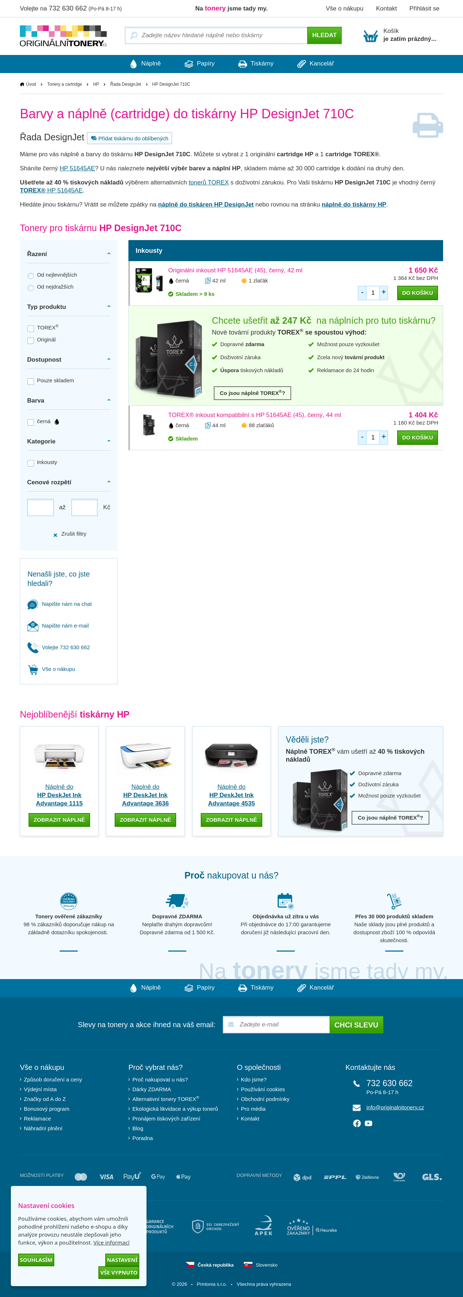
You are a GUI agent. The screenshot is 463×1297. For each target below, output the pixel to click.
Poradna (142, 1138)
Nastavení (122, 1259)
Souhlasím (36, 1259)
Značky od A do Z (45, 1099)
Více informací (111, 1242)
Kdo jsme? (254, 1079)
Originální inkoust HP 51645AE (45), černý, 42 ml (235, 270)
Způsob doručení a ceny (53, 1079)
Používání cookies (263, 1089)
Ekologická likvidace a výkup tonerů (175, 1109)
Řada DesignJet (125, 84)
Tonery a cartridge (64, 84)
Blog (137, 1128)
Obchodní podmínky (265, 1099)
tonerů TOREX (209, 182)
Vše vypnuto (118, 1272)
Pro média (253, 1109)
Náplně (143, 64)
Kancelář (318, 64)
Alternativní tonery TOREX (167, 1099)
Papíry (199, 64)
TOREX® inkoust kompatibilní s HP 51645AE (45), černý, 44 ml (254, 415)
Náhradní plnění (43, 1128)
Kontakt (386, 8)
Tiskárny (256, 64)
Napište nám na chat (59, 604)
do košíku (417, 293)
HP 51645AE (77, 168)
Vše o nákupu (345, 8)
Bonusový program (46, 1109)
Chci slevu (356, 1025)
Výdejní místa (40, 1089)
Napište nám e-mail (58, 625)
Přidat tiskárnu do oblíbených (128, 138)
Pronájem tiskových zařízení (166, 1118)
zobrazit (59, 820)
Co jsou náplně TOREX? (252, 392)
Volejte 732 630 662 (58, 647)
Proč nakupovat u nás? (160, 1079)
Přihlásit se (424, 8)
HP (96, 84)
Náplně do (59, 795)
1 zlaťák (258, 280)
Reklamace (37, 1118)
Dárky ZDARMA (151, 1089)
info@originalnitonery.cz (395, 1107)
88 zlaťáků (261, 425)
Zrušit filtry (69, 534)
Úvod (31, 84)
